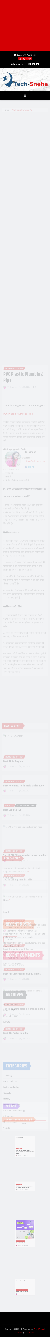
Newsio (18, 1332)
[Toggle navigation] (25, 95)
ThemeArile (30, 1332)
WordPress (39, 1329)
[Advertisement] (25, 25)
